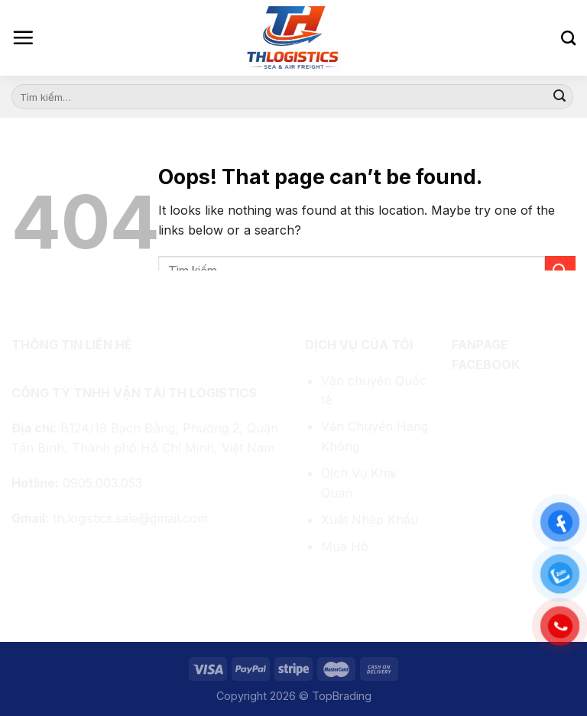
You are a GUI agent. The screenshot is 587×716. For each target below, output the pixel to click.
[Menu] (22, 37)
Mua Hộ (344, 546)
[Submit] (559, 97)
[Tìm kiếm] (568, 37)
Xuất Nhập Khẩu (369, 519)
